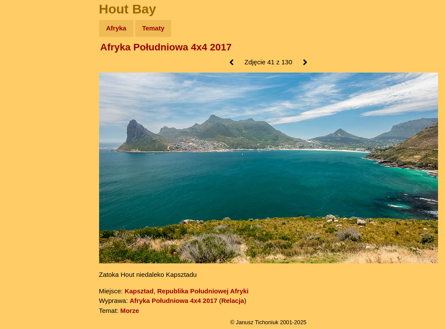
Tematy (153, 28)
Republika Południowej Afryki (203, 291)
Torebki (26, 179)
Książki (26, 112)
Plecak (25, 146)
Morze (129, 310)
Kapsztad (139, 291)
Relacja (232, 300)
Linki (22, 162)
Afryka (116, 28)
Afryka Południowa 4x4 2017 (166, 47)
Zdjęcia (26, 79)
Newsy (25, 95)
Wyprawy (29, 62)
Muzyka (26, 129)
